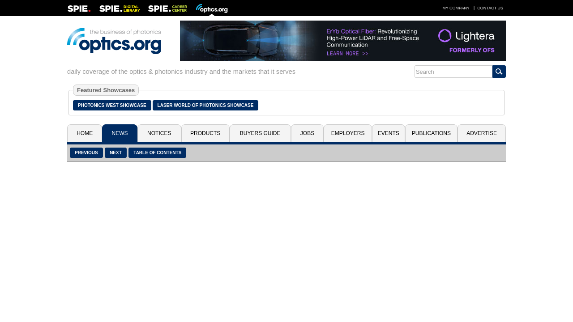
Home (85, 133)
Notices (159, 133)
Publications (431, 133)
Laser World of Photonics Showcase (206, 105)
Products (205, 133)
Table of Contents (157, 152)
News (120, 133)
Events (388, 133)
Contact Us (490, 8)
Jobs (307, 133)
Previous (86, 152)
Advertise (481, 133)
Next (116, 152)
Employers (348, 133)
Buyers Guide (260, 133)
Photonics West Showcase (112, 105)
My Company (456, 8)
